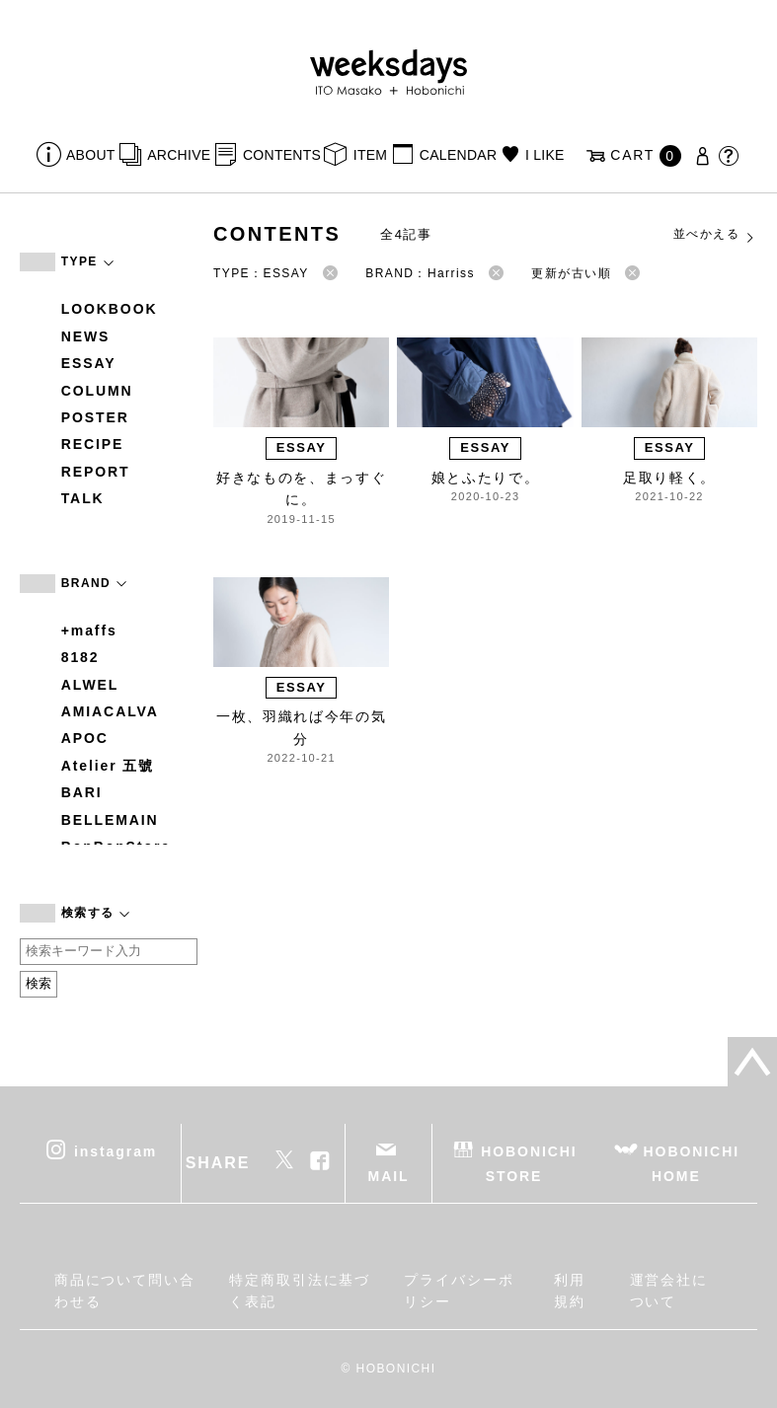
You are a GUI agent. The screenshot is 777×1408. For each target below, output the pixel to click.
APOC (85, 738)
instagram (115, 1150)
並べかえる (714, 235)
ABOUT (91, 155)
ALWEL (90, 685)
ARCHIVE (178, 155)
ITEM (370, 155)
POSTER (95, 417)
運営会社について (669, 1290)
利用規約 (569, 1290)
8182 (80, 657)
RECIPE (92, 444)
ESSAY (89, 363)
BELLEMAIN (110, 820)
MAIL (389, 1176)
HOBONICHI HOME (691, 1163)
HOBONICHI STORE (529, 1163)
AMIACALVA (110, 711)
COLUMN (97, 391)
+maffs (89, 630)
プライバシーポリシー (458, 1290)
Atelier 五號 (108, 766)
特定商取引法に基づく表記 (299, 1290)
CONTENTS (282, 155)
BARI (82, 792)
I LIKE (545, 155)
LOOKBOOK (109, 309)
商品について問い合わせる (124, 1290)
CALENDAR (458, 155)
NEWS (86, 336)
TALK (83, 498)
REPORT (95, 472)
